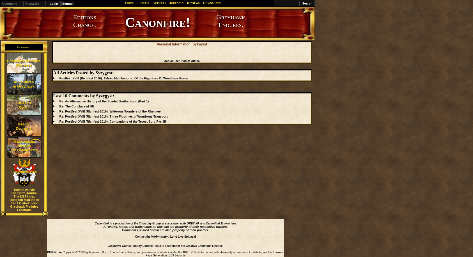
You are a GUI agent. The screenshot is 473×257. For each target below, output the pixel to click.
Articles (159, 3)
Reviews (193, 3)
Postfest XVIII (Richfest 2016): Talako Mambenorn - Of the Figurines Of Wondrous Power (123, 78)
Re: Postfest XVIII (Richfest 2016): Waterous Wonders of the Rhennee (109, 111)
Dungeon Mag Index (24, 199)
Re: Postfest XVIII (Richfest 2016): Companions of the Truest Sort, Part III (112, 121)
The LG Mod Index (24, 203)
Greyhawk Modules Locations (24, 208)
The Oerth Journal (24, 193)
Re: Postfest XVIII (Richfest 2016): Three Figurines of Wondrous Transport (113, 116)
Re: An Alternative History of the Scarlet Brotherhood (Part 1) (104, 101)
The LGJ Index (24, 196)
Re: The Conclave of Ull (76, 106)
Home (129, 3)
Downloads (212, 3)
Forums (143, 3)
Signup (67, 3)
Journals (176, 3)
